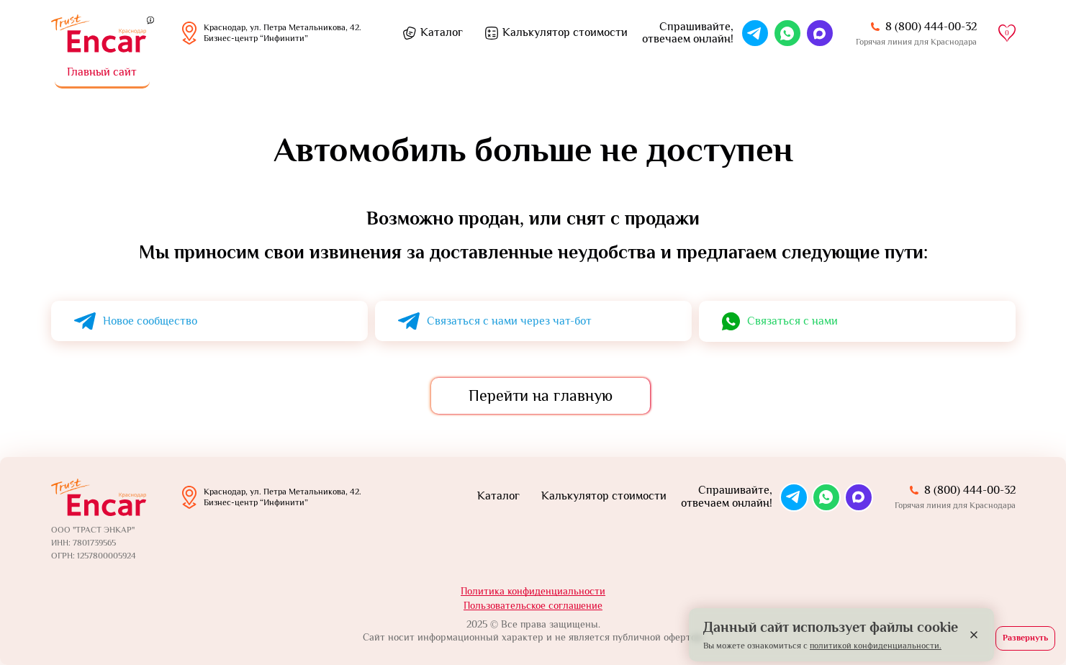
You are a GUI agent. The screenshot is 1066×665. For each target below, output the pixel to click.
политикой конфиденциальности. (875, 646)
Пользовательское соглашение (533, 605)
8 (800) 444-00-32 (931, 26)
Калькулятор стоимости (565, 32)
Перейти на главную (541, 395)
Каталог (441, 32)
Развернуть (1025, 638)
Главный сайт (102, 71)
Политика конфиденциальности (533, 591)
